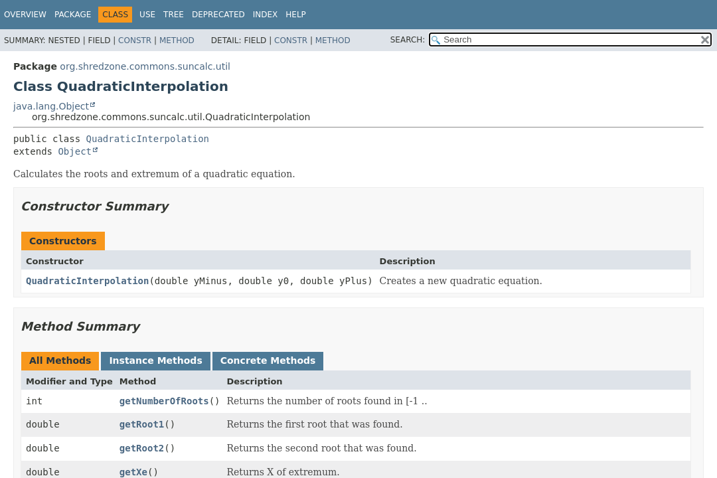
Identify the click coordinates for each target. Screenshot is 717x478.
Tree (173, 14)
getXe (133, 472)
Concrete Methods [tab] (268, 360)
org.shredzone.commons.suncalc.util (145, 66)
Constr (134, 40)
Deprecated (218, 14)
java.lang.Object (51, 106)
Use (147, 14)
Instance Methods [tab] (155, 360)
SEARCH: (408, 39)
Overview (25, 14)
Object (75, 151)
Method (177, 40)
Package (72, 14)
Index (265, 14)
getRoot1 (142, 424)
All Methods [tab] (60, 360)
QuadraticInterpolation (147, 138)
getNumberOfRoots (164, 401)
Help (295, 14)
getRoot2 (142, 448)
